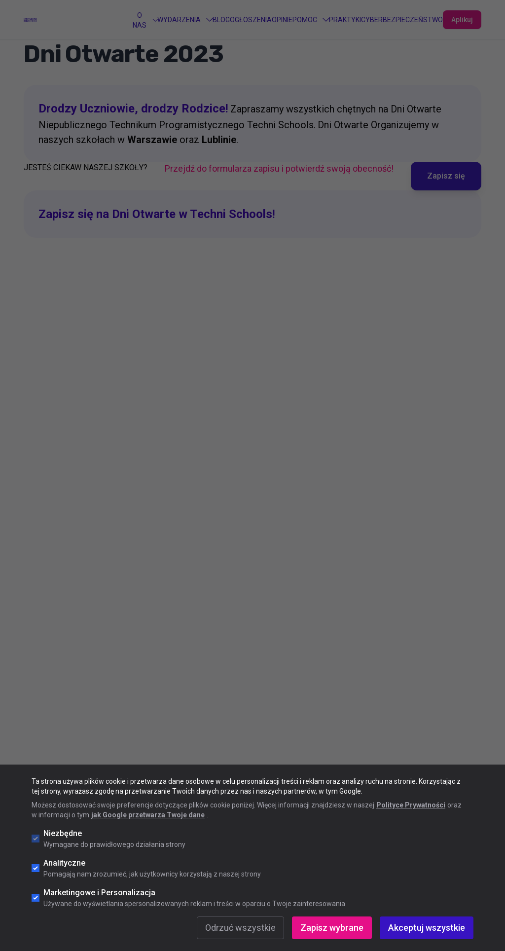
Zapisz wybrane (331, 927)
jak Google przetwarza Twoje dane (148, 815)
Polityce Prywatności (410, 805)
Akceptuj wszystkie (426, 927)
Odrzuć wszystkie (240, 927)
